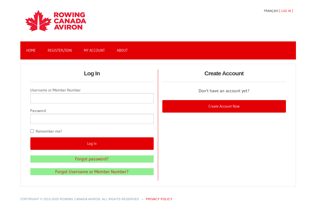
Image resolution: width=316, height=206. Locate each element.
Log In (286, 11)
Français (271, 11)
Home (31, 50)
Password (38, 110)
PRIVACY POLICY (159, 199)
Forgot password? (92, 159)
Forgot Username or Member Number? (92, 171)
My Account (94, 50)
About (122, 50)
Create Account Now (224, 106)
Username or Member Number (55, 90)
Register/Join (60, 50)
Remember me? (49, 131)
